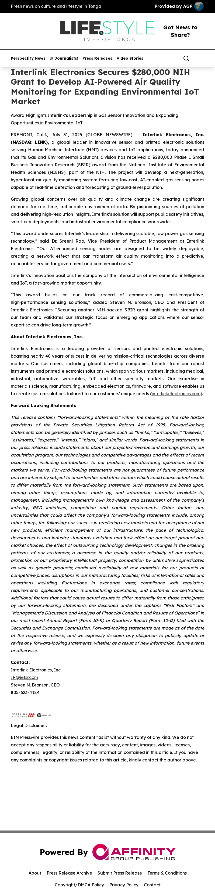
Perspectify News (28, 58)
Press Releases (97, 58)
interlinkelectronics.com (176, 393)
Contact (152, 884)
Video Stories (130, 58)
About (35, 873)
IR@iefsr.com (24, 677)
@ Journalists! (64, 58)
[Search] (186, 58)
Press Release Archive (69, 873)
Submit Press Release (120, 873)
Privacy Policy (123, 884)
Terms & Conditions (167, 873)
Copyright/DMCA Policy (79, 884)
